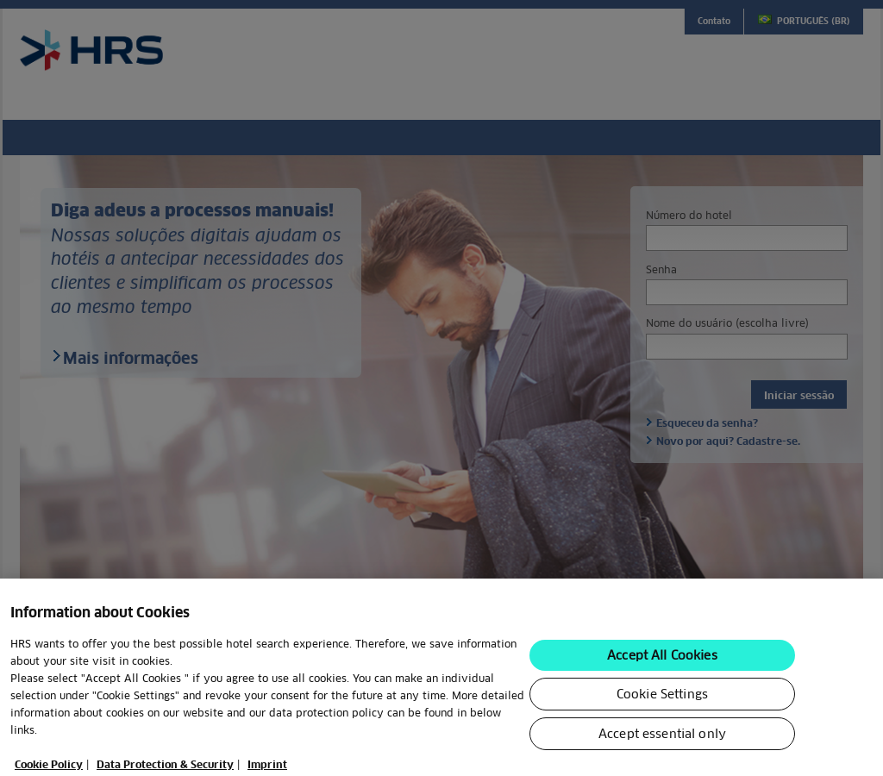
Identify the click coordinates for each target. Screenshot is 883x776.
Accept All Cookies (662, 660)
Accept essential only (662, 739)
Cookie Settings (662, 699)
